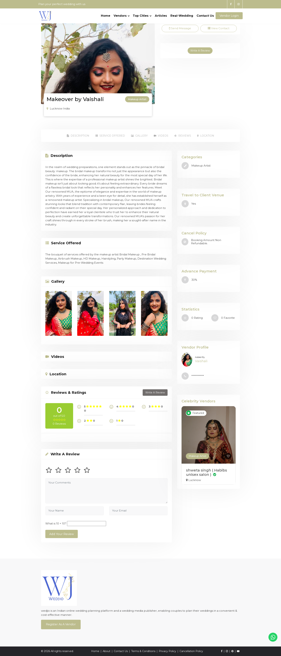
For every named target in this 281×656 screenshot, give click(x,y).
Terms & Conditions (143, 651)
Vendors (122, 15)
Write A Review (200, 50)
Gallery (139, 135)
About (106, 651)
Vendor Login (229, 15)
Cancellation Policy (191, 651)
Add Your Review (61, 534)
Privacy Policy (167, 651)
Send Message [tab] (180, 28)
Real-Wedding (181, 15)
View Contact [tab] (218, 28)
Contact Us (205, 15)
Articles (161, 15)
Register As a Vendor (61, 624)
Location (205, 135)
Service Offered (110, 135)
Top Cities (142, 15)
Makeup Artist (197, 456)
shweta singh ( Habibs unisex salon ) (206, 472)
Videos (161, 135)
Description (78, 135)
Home (105, 15)
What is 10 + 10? (55, 523)
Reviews (182, 135)
